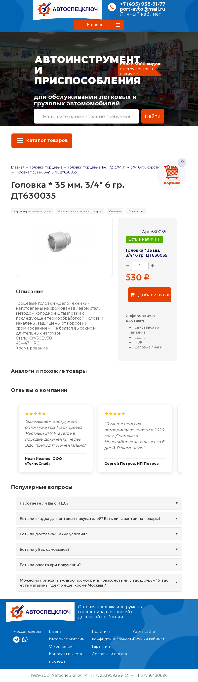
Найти (153, 116)
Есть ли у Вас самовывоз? (44, 549)
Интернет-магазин (66, 639)
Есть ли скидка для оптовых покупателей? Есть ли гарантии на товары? (90, 518)
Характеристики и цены (32, 211)
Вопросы (135, 211)
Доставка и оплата (109, 654)
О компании (61, 646)
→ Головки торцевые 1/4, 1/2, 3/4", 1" (94, 167)
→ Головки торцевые (44, 167)
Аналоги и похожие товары (80, 211)
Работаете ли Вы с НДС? (44, 503)
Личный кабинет (140, 14)
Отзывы (115, 211)
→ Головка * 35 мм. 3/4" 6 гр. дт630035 (44, 172)
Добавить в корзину (150, 295)
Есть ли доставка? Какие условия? (53, 533)
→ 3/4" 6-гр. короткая (144, 167)
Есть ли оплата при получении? (50, 564)
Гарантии (101, 646)
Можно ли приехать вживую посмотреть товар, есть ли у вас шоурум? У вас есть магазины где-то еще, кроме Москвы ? (94, 583)
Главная (18, 167)
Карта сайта (144, 631)
